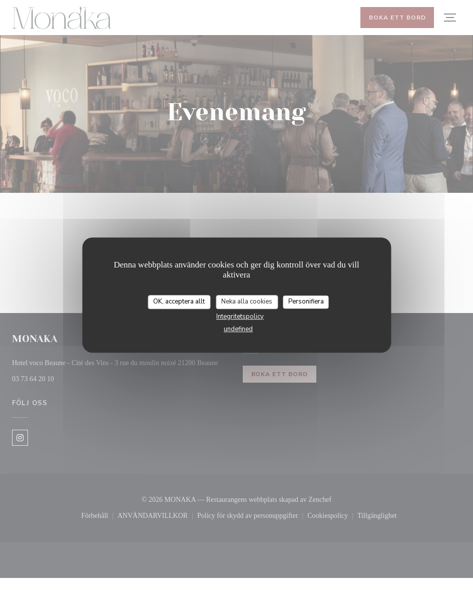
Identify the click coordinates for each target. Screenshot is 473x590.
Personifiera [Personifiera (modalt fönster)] (306, 303)
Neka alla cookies (246, 303)
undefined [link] (238, 330)
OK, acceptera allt (179, 303)
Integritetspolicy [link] (240, 318)
